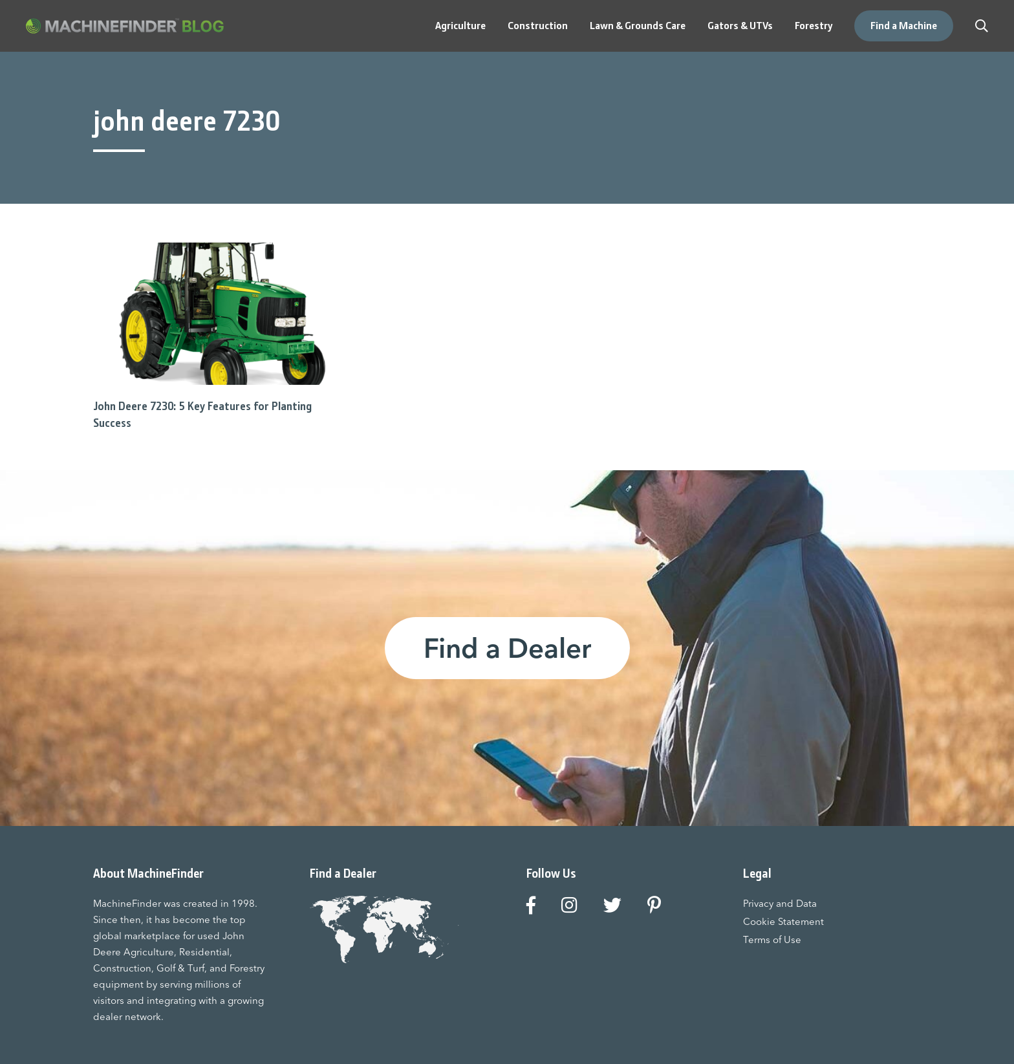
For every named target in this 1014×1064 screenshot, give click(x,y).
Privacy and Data (780, 903)
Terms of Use (772, 939)
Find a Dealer (507, 648)
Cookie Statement (783, 921)
